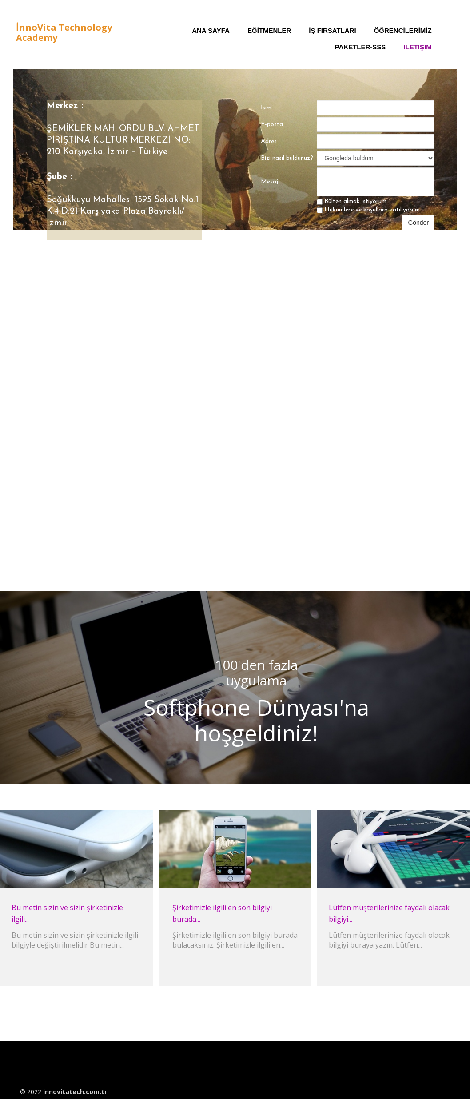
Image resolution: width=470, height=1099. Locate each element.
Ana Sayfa (211, 30)
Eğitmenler (269, 30)
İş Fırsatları (332, 30)
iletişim (417, 47)
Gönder (418, 222)
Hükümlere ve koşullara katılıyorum (368, 210)
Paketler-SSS (360, 47)
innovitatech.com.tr (75, 1091)
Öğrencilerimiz (403, 30)
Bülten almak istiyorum (351, 201)
